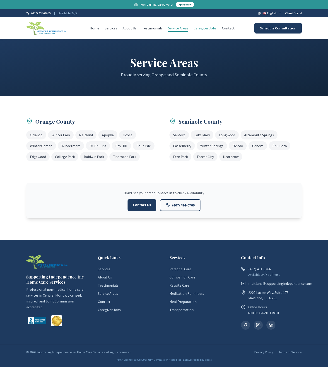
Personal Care (180, 269)
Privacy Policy (263, 352)
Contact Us (142, 204)
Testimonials (152, 28)
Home (94, 28)
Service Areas (178, 28)
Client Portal (293, 13)
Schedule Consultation (278, 28)
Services (111, 28)
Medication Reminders (186, 293)
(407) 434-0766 (180, 205)
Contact (228, 28)
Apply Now (184, 4)
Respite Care (179, 285)
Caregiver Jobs (205, 28)
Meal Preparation (183, 301)
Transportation (181, 309)
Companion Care (182, 277)
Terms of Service (290, 352)
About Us (130, 28)
